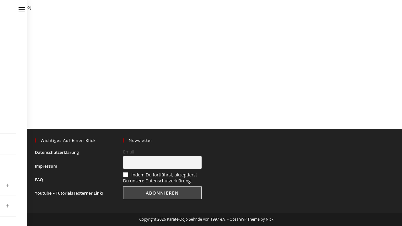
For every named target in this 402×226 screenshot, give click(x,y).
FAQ (39, 179)
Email (128, 152)
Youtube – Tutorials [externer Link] (69, 193)
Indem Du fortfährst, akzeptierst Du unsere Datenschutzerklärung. (160, 178)
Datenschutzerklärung (57, 152)
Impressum (46, 166)
